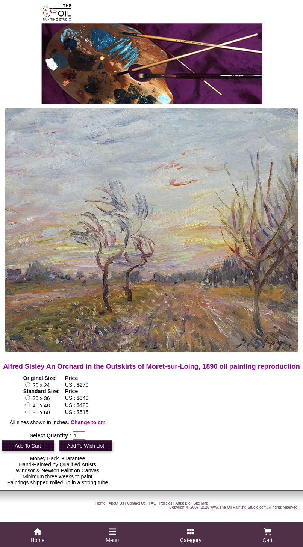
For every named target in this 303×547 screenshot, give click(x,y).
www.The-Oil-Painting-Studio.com (238, 507)
